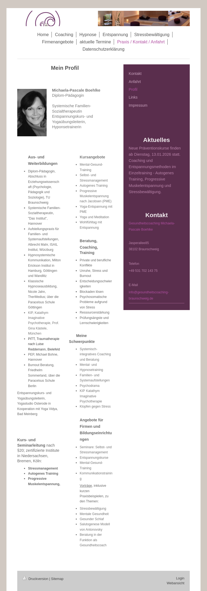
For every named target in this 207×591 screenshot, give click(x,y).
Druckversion (36, 579)
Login (180, 578)
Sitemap (57, 579)
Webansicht (175, 583)
